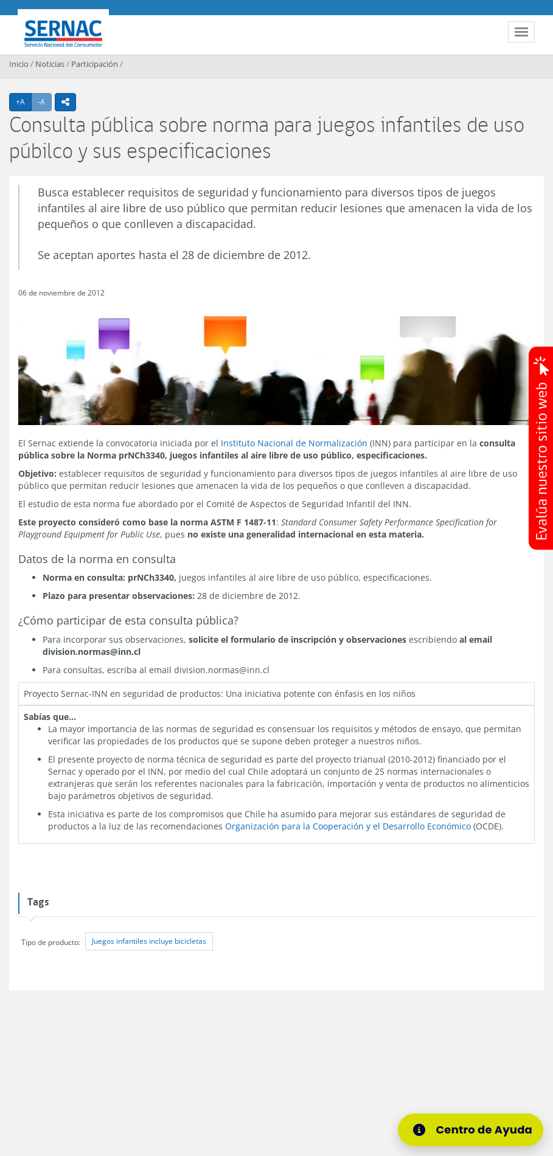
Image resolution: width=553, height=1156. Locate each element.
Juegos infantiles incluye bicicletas (149, 941)
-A (45, 101)
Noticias (49, 63)
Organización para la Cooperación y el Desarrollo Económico (348, 826)
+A (24, 101)
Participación (94, 63)
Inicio (19, 63)
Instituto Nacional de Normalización (294, 443)
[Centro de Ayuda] (470, 1129)
